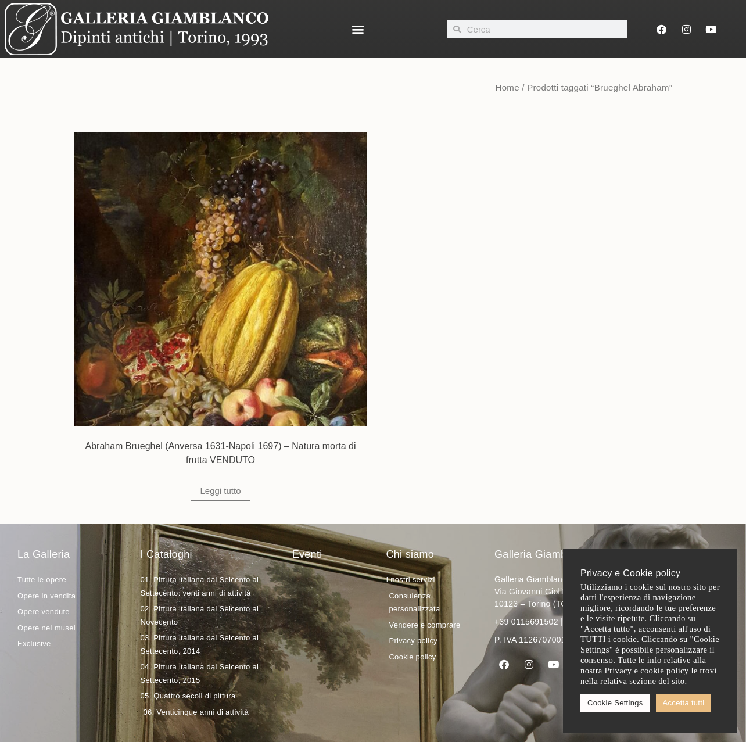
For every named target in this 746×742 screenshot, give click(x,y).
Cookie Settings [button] (615, 702)
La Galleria (43, 554)
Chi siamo (410, 554)
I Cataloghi (166, 554)
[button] (358, 29)
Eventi (307, 554)
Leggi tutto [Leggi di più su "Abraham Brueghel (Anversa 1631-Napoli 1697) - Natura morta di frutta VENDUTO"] (220, 491)
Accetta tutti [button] (684, 702)
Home (507, 87)
